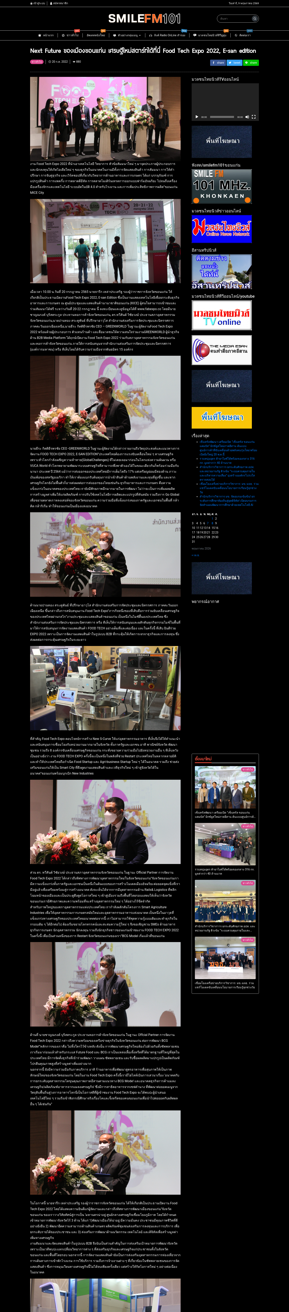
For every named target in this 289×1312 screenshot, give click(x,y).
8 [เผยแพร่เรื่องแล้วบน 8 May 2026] (212, 591)
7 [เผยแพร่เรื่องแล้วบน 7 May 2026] (208, 591)
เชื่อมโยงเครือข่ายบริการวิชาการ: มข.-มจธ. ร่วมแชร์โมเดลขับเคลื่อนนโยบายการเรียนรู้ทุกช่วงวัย (229, 556)
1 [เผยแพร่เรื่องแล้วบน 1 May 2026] (212, 587)
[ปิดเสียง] (247, 117)
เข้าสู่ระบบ (37, 3)
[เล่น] (197, 117)
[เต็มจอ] (254, 117)
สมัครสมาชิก (59, 3)
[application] (225, 102)
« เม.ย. (195, 623)
